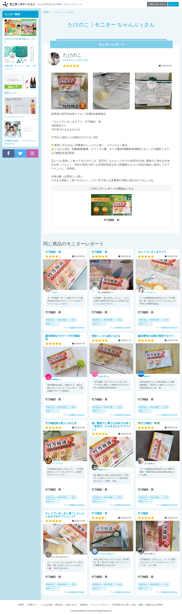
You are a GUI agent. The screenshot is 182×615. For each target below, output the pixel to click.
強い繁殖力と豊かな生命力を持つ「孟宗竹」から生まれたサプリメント (111, 426)
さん (56, 292)
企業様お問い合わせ (157, 4)
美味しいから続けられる (106, 335)
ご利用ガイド (32, 605)
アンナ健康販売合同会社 (74, 328)
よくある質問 (46, 605)
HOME (21, 605)
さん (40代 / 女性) (75, 60)
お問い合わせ (71, 605)
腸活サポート (53, 324)
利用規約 (84, 605)
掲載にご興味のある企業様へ (151, 605)
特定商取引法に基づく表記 (124, 605)
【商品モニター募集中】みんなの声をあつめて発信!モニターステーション (19, 4)
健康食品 (51, 320)
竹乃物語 (143, 513)
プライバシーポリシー (100, 605)
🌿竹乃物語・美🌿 (149, 423)
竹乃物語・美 (53, 251)
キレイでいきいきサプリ (152, 251)
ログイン (173, 4)
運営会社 (59, 605)
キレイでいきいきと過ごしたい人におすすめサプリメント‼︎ (64, 515)
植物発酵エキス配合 (67, 320)
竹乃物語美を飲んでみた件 (61, 423)
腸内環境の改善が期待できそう (156, 335)
